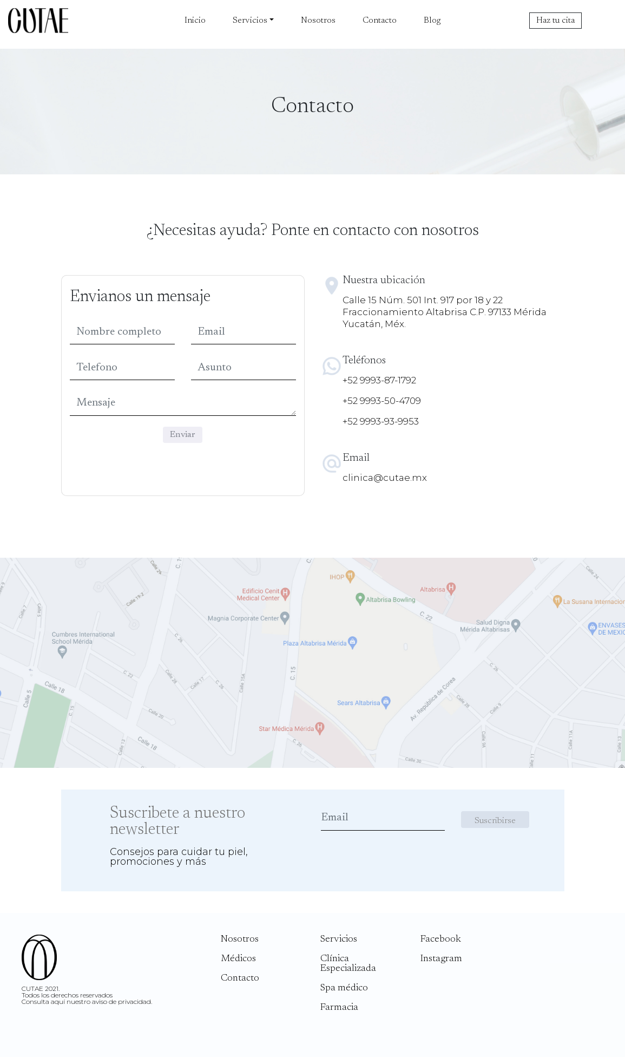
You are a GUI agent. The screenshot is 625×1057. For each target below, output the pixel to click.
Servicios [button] (250, 20)
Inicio (195, 20)
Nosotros (318, 20)
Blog (432, 20)
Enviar (182, 434)
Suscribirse (495, 821)
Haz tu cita (555, 20)
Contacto (380, 20)
